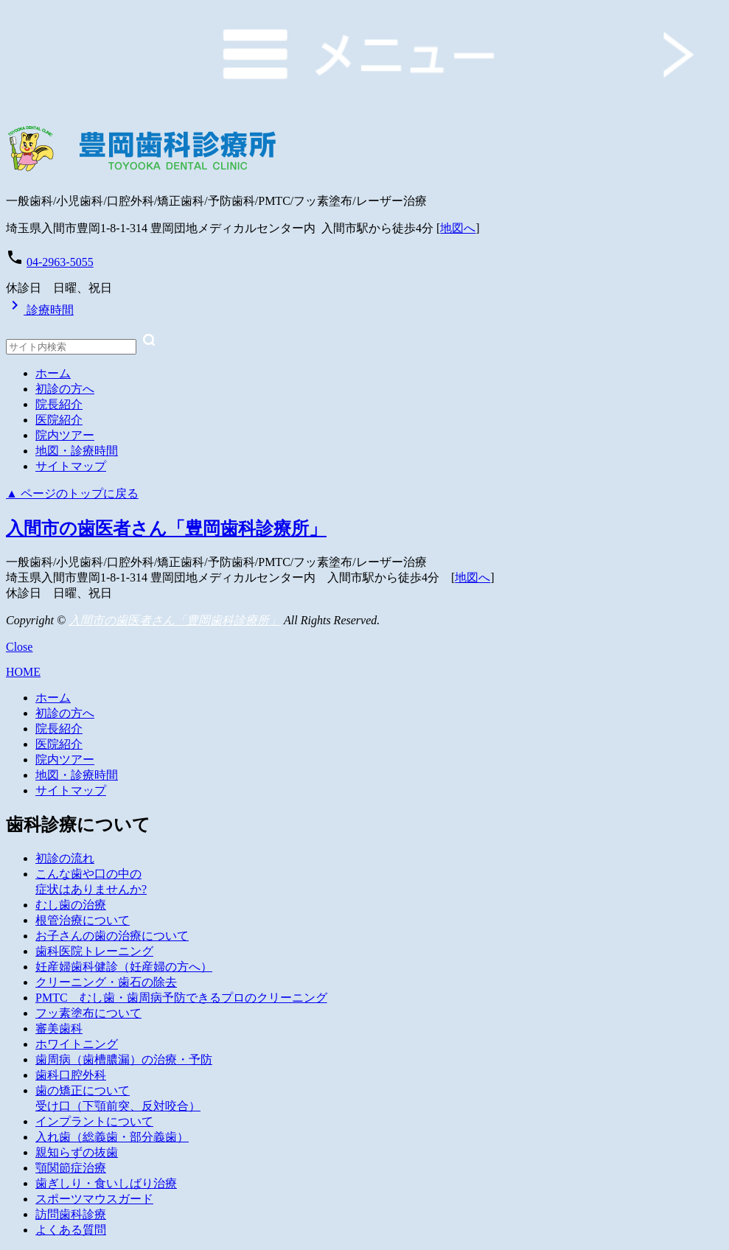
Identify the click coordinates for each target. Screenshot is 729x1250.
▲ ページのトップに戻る (72, 493)
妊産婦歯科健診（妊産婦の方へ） (123, 966)
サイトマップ (70, 466)
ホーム (53, 373)
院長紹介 (59, 404)
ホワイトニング (76, 1044)
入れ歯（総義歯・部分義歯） (112, 1137)
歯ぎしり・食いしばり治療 (106, 1183)
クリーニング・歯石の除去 (106, 982)
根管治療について (82, 920)
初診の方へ (64, 389)
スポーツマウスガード (94, 1199)
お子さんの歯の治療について (112, 935)
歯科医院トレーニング (94, 951)
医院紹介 (59, 419)
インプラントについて (94, 1121)
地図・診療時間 (76, 450)
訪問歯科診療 (70, 1214)
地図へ (457, 228)
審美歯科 (59, 1028)
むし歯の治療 (70, 904)
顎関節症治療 (70, 1168)
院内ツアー (64, 435)
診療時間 (40, 310)
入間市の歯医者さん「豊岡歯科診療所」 (166, 528)
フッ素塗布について (88, 1013)
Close (19, 646)
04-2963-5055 (60, 262)
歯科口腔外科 (70, 1075)
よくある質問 (70, 1229)
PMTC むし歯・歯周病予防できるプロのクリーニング (181, 997)
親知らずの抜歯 (76, 1152)
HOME (23, 672)
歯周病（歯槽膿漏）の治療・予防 (123, 1059)
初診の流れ (64, 858)
